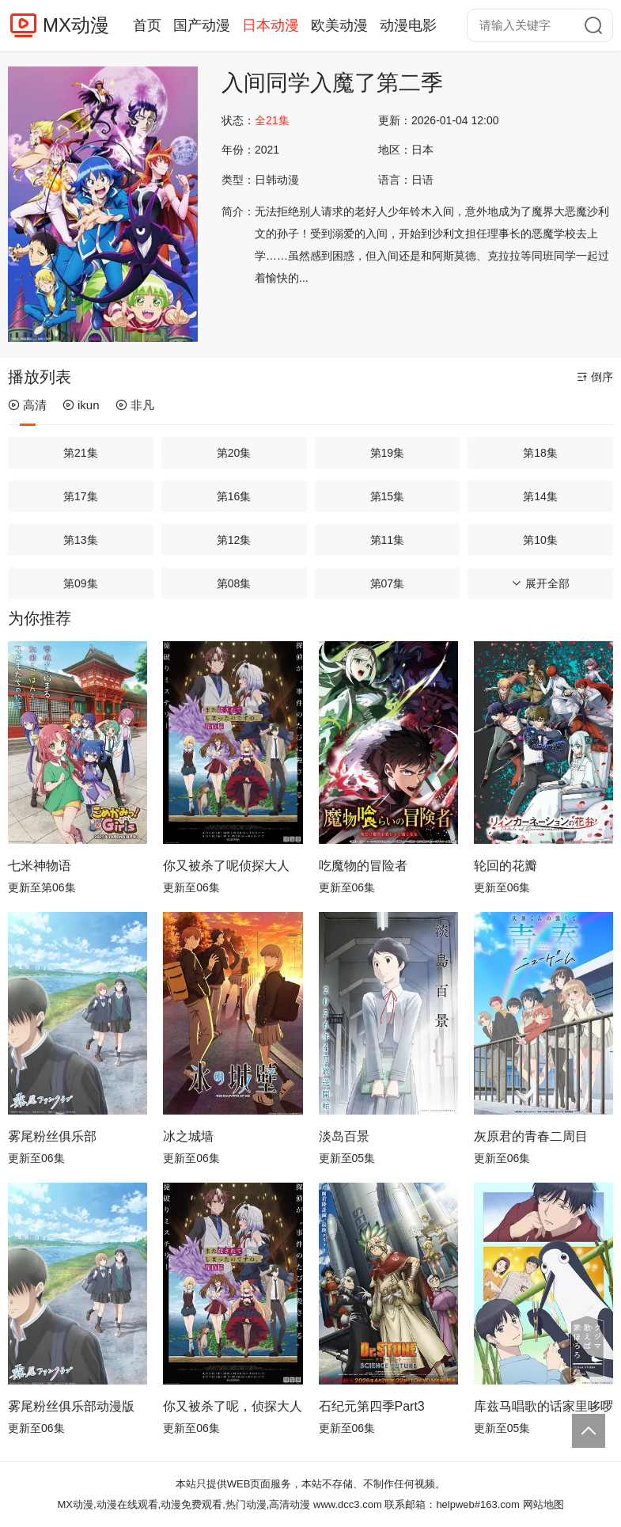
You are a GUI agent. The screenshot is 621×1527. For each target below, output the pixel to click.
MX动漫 (76, 25)
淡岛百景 (344, 1136)
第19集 (387, 452)
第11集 (387, 540)
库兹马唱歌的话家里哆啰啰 (543, 1406)
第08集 (234, 583)
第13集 (80, 540)
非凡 (134, 405)
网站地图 (543, 1504)
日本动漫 (270, 25)
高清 (27, 405)
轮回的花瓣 (505, 865)
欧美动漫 (339, 25)
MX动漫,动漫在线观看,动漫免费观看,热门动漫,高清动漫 (183, 1504)
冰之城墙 (188, 1136)
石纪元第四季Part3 (372, 1406)
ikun (81, 405)
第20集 (234, 452)
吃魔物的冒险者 (363, 865)
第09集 (80, 583)
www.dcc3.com (347, 1504)
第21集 (80, 452)
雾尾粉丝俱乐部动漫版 (71, 1406)
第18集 (540, 452)
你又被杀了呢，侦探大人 (232, 1406)
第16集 (234, 496)
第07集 (387, 583)
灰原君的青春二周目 (531, 1136)
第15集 (387, 496)
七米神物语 (39, 865)
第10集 (540, 540)
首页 (147, 25)
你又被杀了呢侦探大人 (226, 865)
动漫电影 (408, 25)
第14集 (540, 496)
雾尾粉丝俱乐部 (52, 1136)
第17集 (80, 496)
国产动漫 (201, 25)
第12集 (234, 540)
